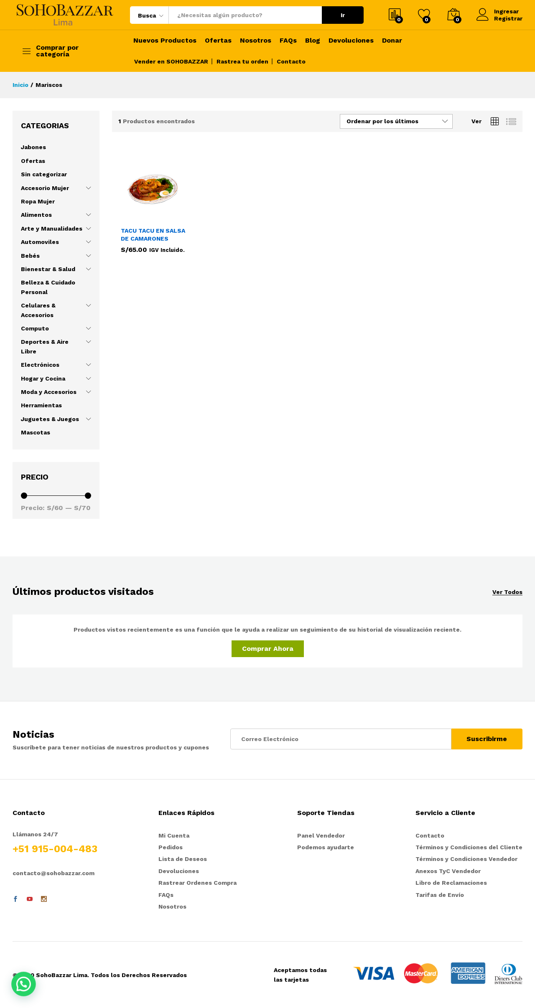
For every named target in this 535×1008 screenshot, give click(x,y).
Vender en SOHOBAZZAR (171, 61)
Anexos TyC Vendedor (448, 871)
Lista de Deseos (182, 859)
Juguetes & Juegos (50, 419)
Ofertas (218, 40)
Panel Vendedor (321, 835)
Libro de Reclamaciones (451, 882)
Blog (312, 40)
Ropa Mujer (38, 201)
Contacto (291, 61)
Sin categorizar (44, 174)
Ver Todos (507, 592)
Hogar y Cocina (43, 378)
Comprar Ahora (267, 649)
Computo (35, 328)
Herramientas (41, 405)
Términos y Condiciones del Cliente (468, 847)
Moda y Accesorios (48, 391)
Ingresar (497, 11)
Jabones (33, 147)
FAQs (288, 40)
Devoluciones (351, 40)
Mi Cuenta (173, 835)
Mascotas (35, 432)
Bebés (30, 255)
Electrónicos (40, 364)
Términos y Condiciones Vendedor (466, 859)
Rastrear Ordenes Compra (197, 882)
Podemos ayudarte (325, 847)
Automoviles (40, 242)
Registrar (508, 18)
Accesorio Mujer (45, 188)
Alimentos (36, 214)
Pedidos (170, 847)
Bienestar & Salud (48, 269)
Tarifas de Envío (439, 894)
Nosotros (255, 40)
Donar (392, 40)
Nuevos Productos (164, 40)
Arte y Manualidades (51, 228)
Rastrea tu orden (242, 61)
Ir (343, 15)
